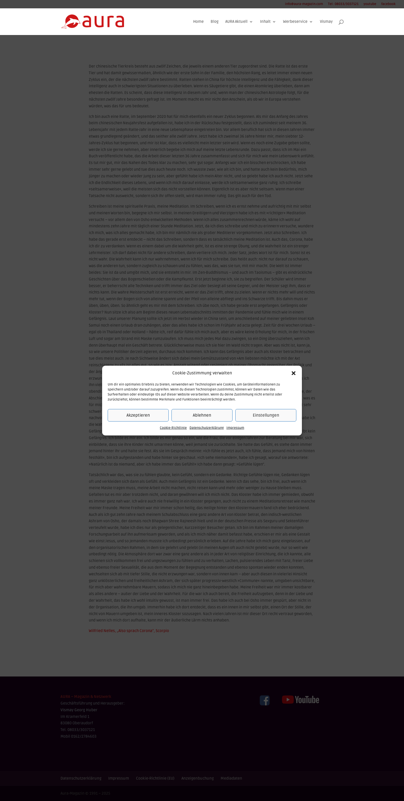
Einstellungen (266, 415)
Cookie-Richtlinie (173, 428)
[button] (293, 373)
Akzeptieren (138, 415)
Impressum (235, 428)
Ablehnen (202, 415)
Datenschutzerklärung (207, 428)
